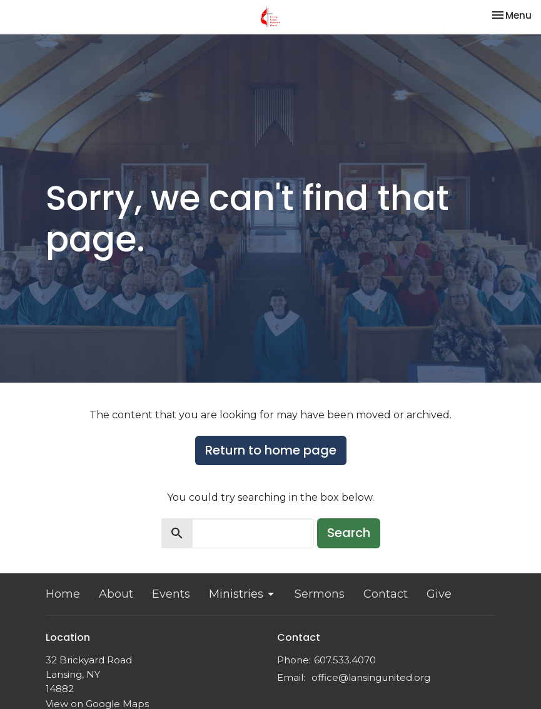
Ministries (242, 594)
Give (439, 594)
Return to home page (270, 450)
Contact (385, 594)
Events (171, 594)
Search (348, 532)
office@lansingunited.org (370, 677)
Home (63, 594)
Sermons (320, 594)
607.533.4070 (345, 660)
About (116, 594)
